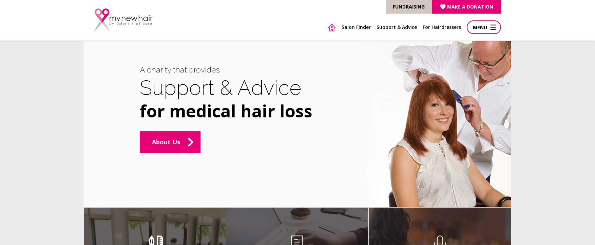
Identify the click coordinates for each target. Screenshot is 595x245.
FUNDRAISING (409, 6)
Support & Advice (397, 27)
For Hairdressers (442, 27)
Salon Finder (356, 27)
